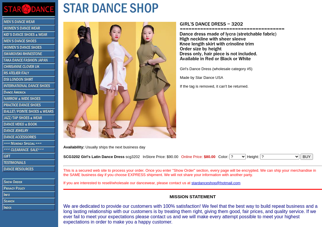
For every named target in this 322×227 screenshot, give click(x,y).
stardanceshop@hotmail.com (216, 183)
